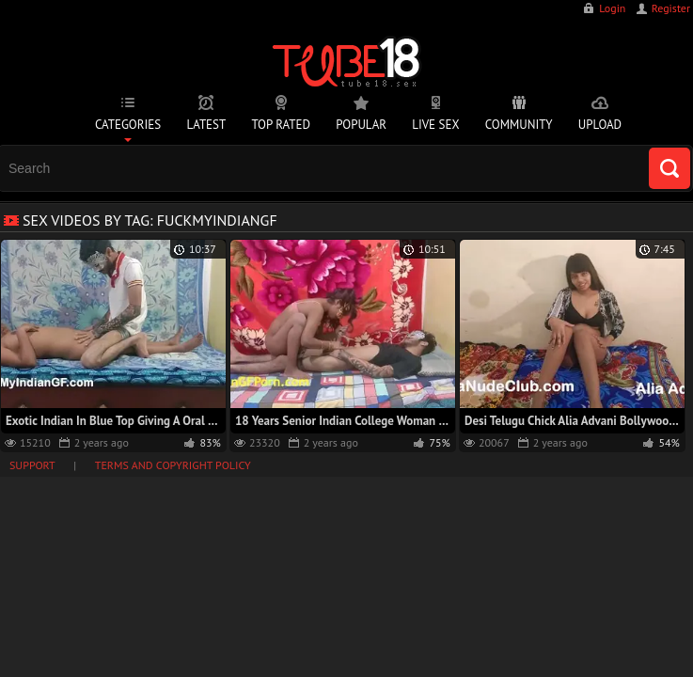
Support (32, 465)
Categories (128, 125)
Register (671, 8)
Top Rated (280, 125)
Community (519, 125)
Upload (600, 125)
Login (612, 8)
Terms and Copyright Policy (173, 465)
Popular (361, 125)
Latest (206, 125)
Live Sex (435, 125)
